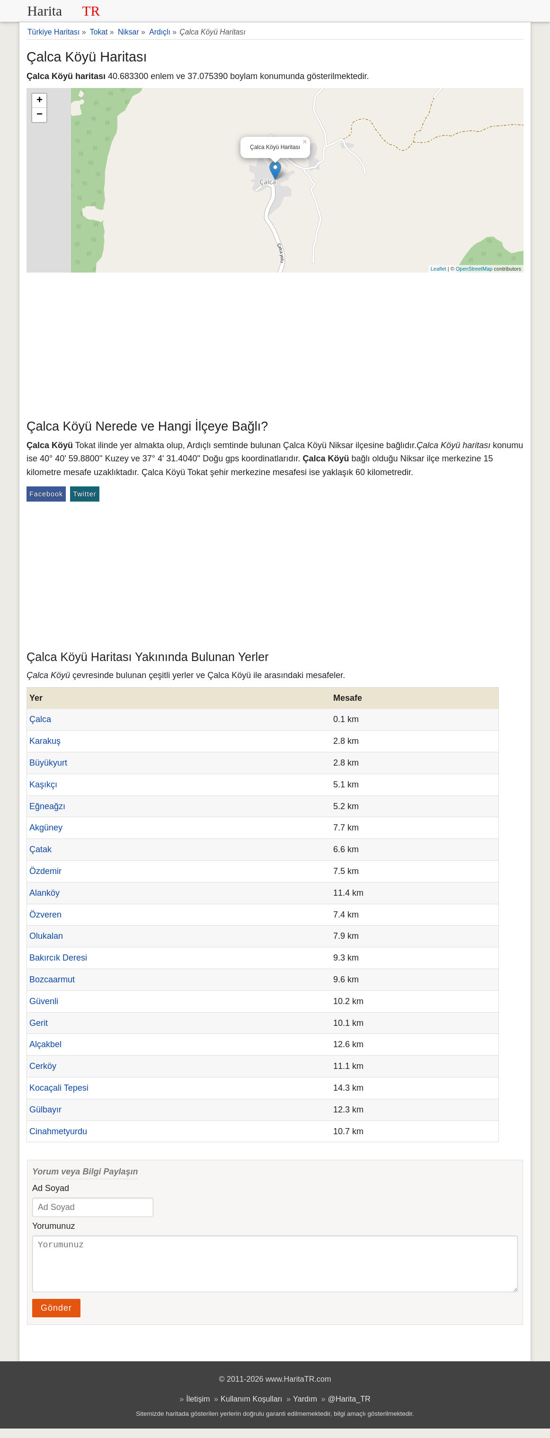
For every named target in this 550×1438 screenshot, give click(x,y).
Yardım (305, 1408)
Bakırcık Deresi (58, 957)
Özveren (45, 914)
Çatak (40, 849)
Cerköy (42, 1066)
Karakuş (45, 741)
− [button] (39, 115)
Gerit (38, 1023)
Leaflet (438, 269)
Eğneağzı (47, 806)
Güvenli (43, 1001)
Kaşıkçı (43, 784)
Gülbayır (45, 1109)
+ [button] (39, 101)
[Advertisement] (275, 343)
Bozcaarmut (52, 979)
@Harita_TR (349, 1408)
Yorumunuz (53, 1226)
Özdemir (45, 871)
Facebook (46, 494)
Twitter (84, 494)
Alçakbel (45, 1044)
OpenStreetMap (474, 269)
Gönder (56, 1317)
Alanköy (44, 893)
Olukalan (46, 936)
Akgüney (45, 827)
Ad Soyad (50, 1188)
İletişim (198, 1408)
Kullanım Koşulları (251, 1408)
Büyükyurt (48, 763)
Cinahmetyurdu (58, 1131)
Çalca (40, 719)
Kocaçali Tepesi (59, 1088)
